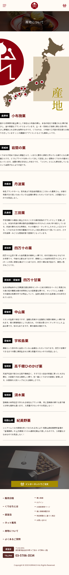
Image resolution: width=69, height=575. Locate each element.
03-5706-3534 (24, 555)
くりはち (34, 5)
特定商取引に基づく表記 (46, 515)
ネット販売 (10, 522)
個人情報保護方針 (43, 511)
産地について (11, 530)
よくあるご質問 (13, 539)
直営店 (8, 514)
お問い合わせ (42, 520)
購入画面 (40, 498)
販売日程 (9, 498)
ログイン (40, 502)
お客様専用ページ (43, 507)
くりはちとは (11, 506)
